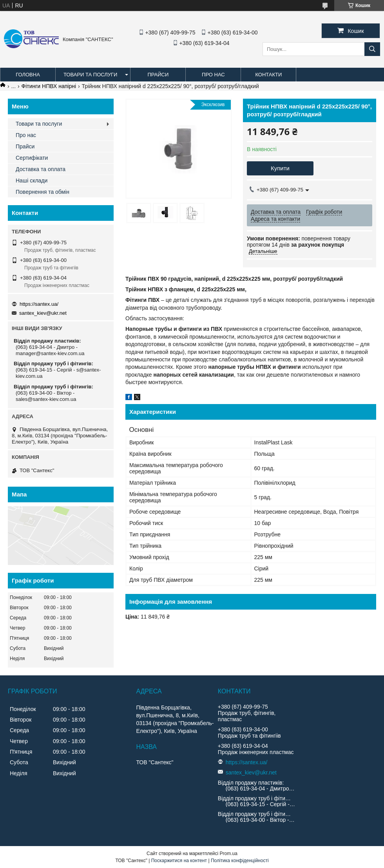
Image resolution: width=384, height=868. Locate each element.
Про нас (213, 75)
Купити (280, 168)
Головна (28, 75)
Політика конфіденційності (240, 860)
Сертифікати (32, 158)
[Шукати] (372, 49)
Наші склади (31, 180)
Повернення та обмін (42, 192)
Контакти (268, 75)
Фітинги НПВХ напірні (49, 86)
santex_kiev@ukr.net (43, 313)
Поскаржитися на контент (179, 860)
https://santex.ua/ (39, 304)
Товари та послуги (90, 75)
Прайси (157, 75)
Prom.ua (228, 853)
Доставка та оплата (40, 169)
